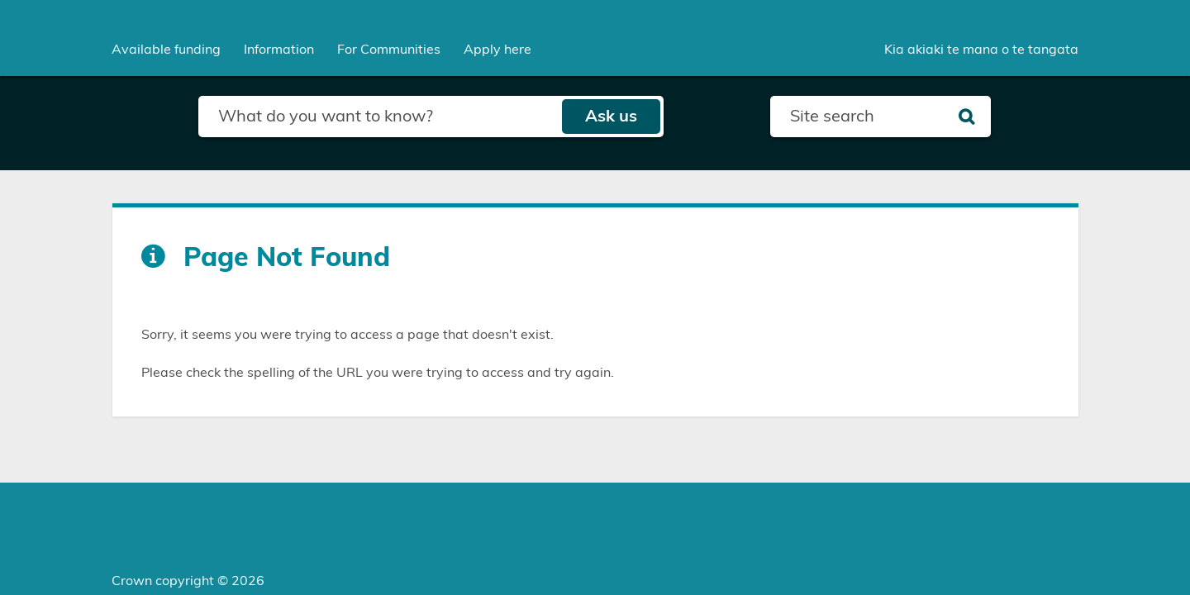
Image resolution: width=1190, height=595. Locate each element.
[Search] (966, 116)
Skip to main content (0, 0)
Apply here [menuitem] (497, 49)
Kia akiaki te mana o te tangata (981, 49)
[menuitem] (166, 49)
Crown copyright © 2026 (188, 581)
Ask (611, 116)
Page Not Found (286, 258)
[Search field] (380, 116)
